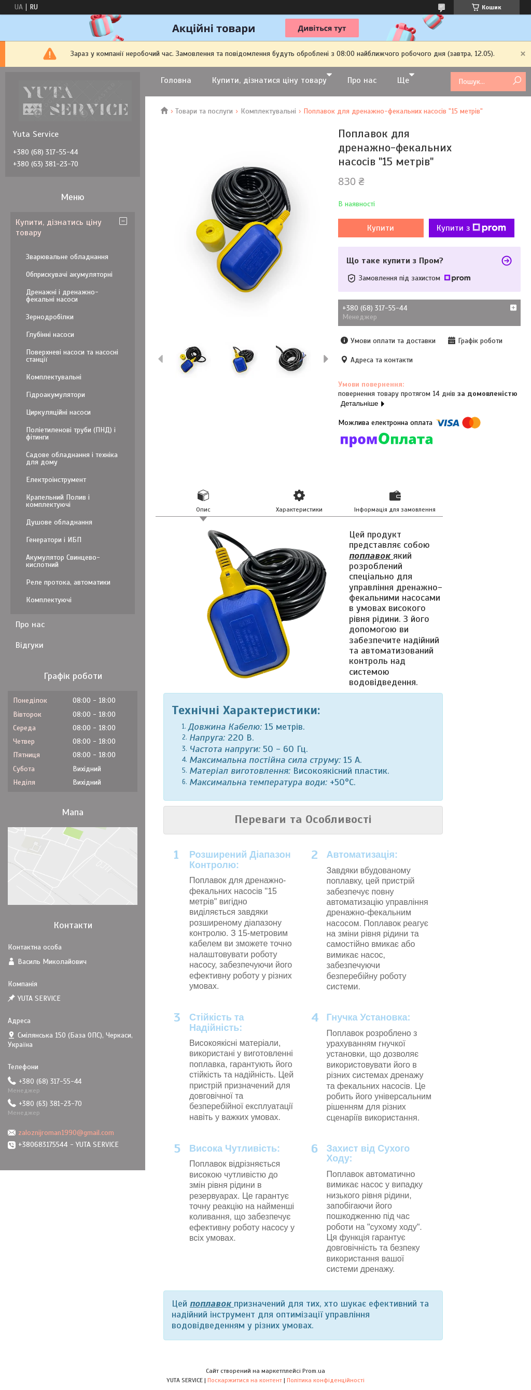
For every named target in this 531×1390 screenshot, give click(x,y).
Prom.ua (313, 1370)
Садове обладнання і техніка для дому (72, 458)
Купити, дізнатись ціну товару (59, 227)
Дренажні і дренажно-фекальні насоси (62, 296)
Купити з (471, 228)
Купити (380, 228)
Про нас (361, 80)
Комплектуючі (49, 599)
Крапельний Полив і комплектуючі (58, 501)
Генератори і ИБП (53, 539)
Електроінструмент (56, 479)
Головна (176, 80)
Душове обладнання (59, 522)
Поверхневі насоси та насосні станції (72, 356)
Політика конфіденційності (326, 1380)
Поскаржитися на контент (244, 1380)
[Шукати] (517, 81)
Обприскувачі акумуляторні (69, 274)
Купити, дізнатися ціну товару (269, 80)
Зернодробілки (50, 317)
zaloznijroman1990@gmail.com (66, 1132)
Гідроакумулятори (55, 394)
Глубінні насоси (50, 334)
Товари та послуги (204, 111)
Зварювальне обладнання (67, 256)
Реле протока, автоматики (68, 582)
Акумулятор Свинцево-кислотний (63, 561)
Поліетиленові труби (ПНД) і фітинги (71, 433)
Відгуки (30, 645)
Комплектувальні (268, 111)
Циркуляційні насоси (58, 412)
